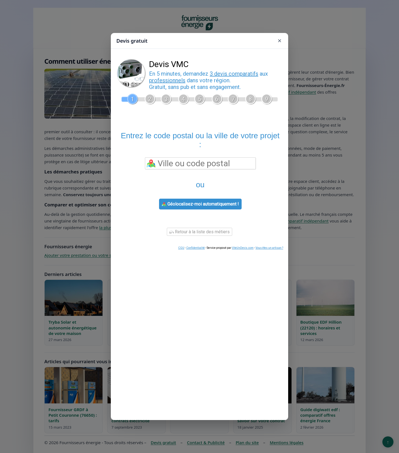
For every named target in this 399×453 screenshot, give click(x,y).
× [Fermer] (280, 40)
